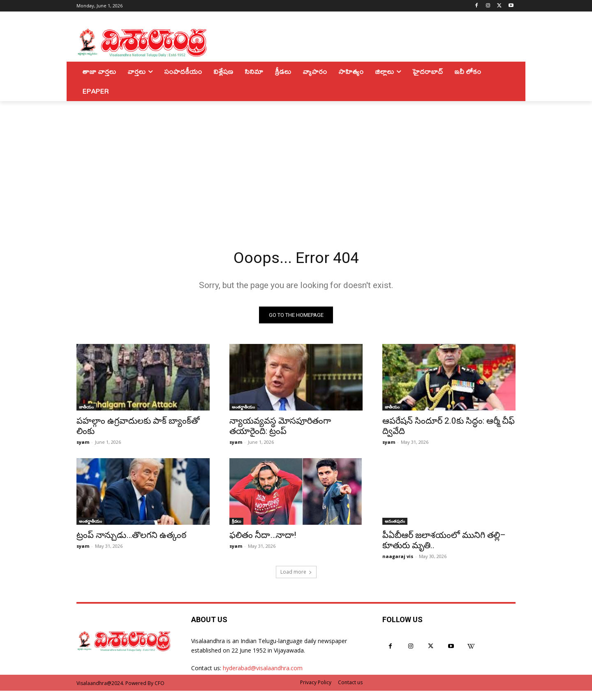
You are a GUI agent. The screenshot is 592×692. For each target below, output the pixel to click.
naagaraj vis (397, 557)
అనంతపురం (395, 522)
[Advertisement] (296, 162)
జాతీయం (86, 408)
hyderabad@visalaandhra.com (263, 669)
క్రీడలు (236, 522)
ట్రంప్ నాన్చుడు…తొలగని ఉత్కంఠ (131, 536)
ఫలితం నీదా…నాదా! (262, 536)
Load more (296, 573)
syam (82, 443)
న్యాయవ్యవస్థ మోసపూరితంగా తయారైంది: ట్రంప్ (280, 427)
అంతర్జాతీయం (243, 408)
